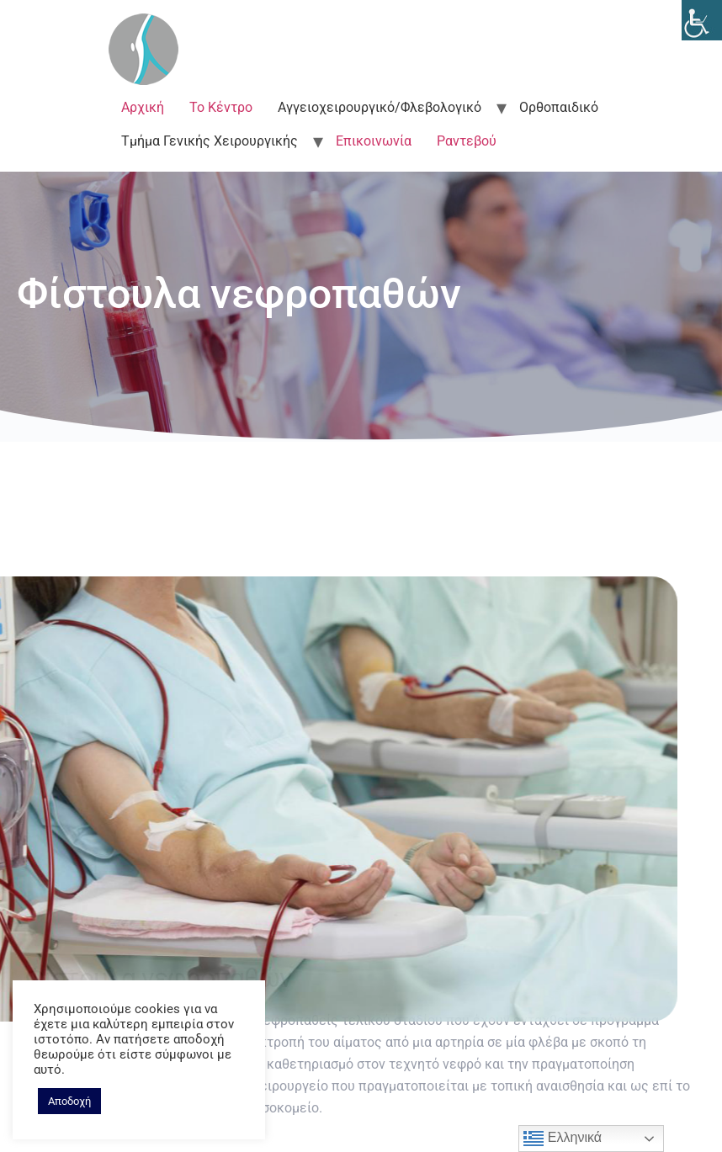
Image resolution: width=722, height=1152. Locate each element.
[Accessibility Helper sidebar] (702, 20)
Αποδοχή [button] (69, 1101)
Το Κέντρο (220, 107)
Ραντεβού (466, 141)
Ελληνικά (562, 1138)
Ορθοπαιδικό (558, 107)
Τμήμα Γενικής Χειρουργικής (209, 141)
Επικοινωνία (373, 141)
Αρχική (142, 107)
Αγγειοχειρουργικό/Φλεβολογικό (379, 107)
